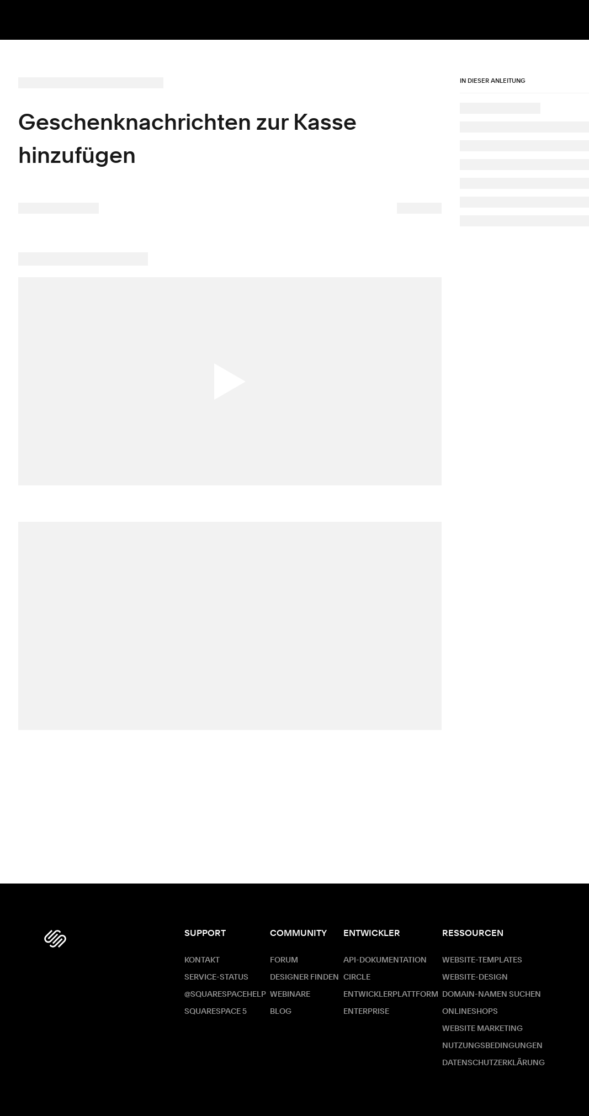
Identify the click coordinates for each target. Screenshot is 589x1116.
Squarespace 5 (215, 1011)
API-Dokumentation (385, 960)
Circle (356, 977)
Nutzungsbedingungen (492, 1046)
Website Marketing (482, 1029)
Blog (280, 1011)
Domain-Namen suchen (491, 994)
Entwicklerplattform (390, 994)
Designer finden (304, 977)
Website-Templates (482, 960)
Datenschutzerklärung (493, 1063)
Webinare (290, 994)
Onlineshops (470, 1011)
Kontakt (202, 960)
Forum (284, 960)
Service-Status (216, 977)
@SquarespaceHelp (225, 994)
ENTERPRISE (366, 1011)
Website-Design (475, 977)
